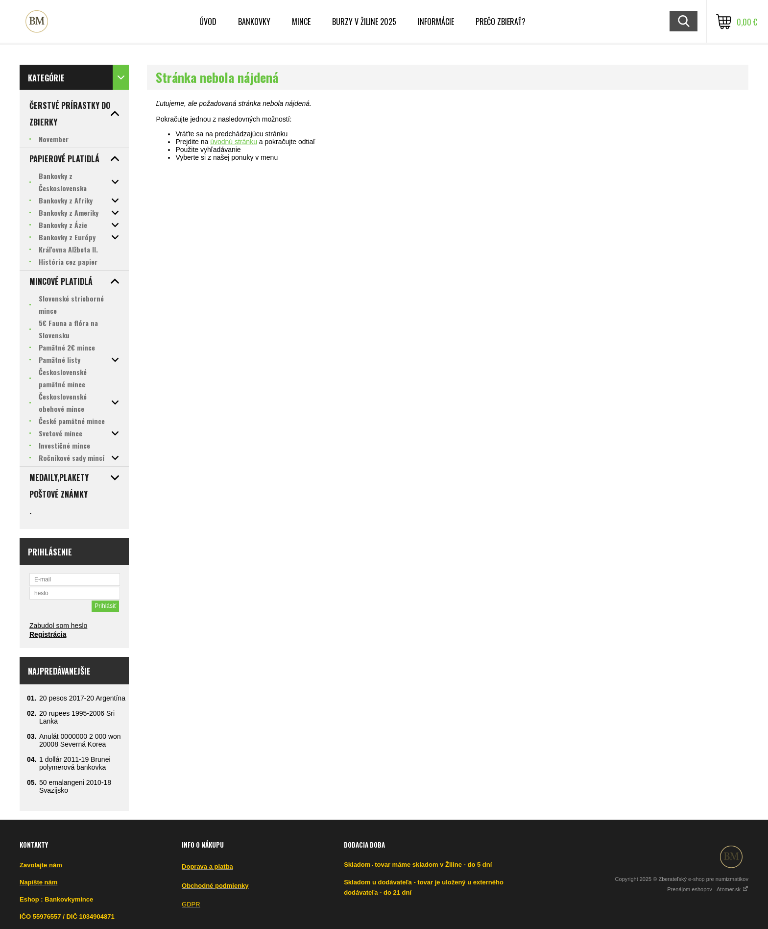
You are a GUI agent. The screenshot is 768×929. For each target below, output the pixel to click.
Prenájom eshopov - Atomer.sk (707, 889)
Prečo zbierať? (501, 21)
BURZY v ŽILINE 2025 (364, 21)
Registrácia (47, 634)
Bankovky (254, 21)
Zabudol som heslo (58, 625)
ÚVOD (207, 21)
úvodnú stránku (233, 142)
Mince (301, 21)
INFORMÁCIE (436, 21)
